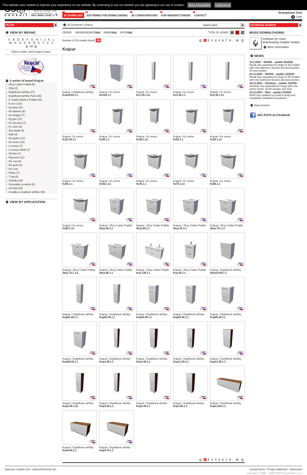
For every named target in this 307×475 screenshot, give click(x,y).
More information (278, 47)
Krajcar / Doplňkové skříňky (78, 92)
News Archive (262, 105)
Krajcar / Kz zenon (109, 92)
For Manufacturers (176, 15)
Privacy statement (277, 469)
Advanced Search (263, 25)
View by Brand (22, 32)
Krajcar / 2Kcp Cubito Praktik (115, 225)
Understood (222, 5)
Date (123, 32)
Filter (10, 25)
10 (237, 40)
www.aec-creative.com (17, 469)
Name (107, 32)
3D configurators (144, 15)
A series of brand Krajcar (27, 80)
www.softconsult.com (44, 469)
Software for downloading (107, 15)
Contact (200, 15)
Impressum (295, 469)
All (31, 46)
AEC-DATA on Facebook (273, 115)
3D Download (73, 15)
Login (299, 16)
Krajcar (89, 24)
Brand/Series (85, 32)
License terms (257, 469)
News (259, 56)
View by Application (27, 202)
